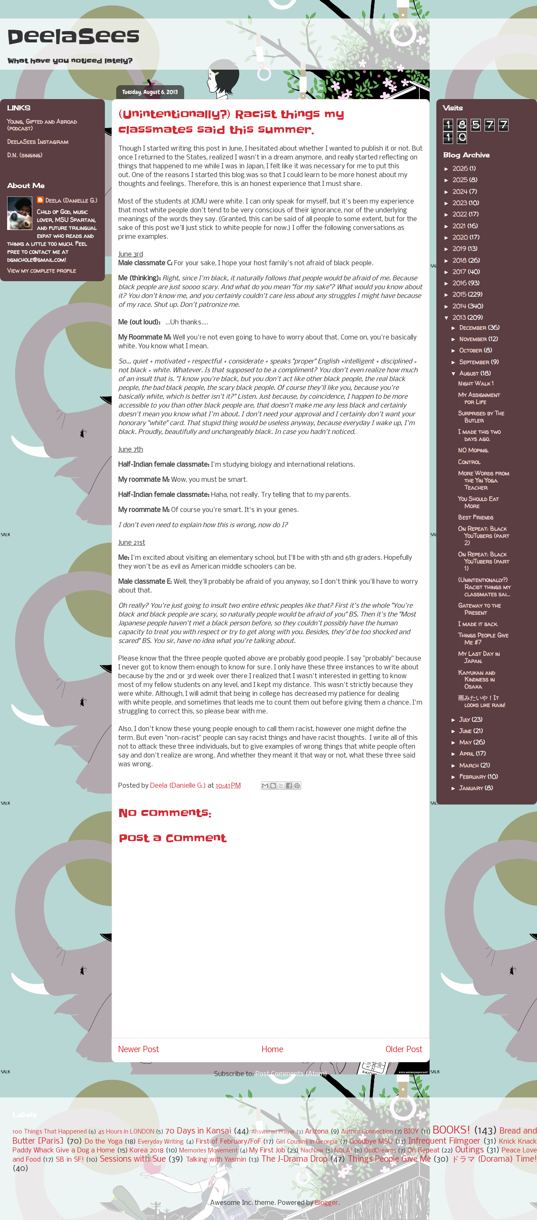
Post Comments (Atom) (291, 1074)
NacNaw (312, 1151)
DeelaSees (73, 37)
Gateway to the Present (479, 609)
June (466, 731)
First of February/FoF (228, 1141)
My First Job (267, 1150)
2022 (461, 214)
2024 (461, 192)
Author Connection (367, 1132)
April (467, 754)
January (472, 788)
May (466, 742)
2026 (461, 168)
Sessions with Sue (133, 1159)
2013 (460, 317)
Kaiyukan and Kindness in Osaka (476, 680)
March (469, 765)
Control (469, 462)
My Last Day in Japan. (479, 657)
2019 (460, 249)
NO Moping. (473, 450)
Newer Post (138, 1050)
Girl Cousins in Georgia (307, 1142)
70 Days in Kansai (198, 1131)
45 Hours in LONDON (126, 1132)
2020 (461, 237)
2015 (460, 294)
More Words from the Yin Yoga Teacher (483, 480)
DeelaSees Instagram (37, 142)
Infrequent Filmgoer (444, 1141)
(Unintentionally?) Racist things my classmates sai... (484, 587)
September (475, 362)
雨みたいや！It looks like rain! (481, 701)
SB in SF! (70, 1159)
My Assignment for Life (479, 398)
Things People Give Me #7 (483, 638)
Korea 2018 (147, 1150)
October (471, 350)
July (465, 720)
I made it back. (478, 624)
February (473, 777)
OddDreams (380, 1151)
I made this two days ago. (479, 435)
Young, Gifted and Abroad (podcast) (42, 125)
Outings (469, 1150)
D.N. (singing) (24, 155)
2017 (460, 272)
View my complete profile (41, 270)
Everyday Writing (161, 1142)
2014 (460, 306)
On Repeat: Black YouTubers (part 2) (483, 536)
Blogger (326, 1203)
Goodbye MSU (371, 1141)
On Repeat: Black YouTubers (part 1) (483, 561)
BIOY (411, 1131)
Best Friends (475, 517)
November (473, 339)
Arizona (316, 1131)
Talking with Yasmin (216, 1159)
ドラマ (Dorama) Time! (494, 1159)
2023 (461, 203)
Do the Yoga (104, 1141)
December (473, 328)
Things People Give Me (389, 1159)
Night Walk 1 (476, 383)
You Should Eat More (478, 502)
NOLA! (343, 1151)
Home (272, 1050)
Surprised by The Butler (481, 416)
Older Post (404, 1050)
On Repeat (423, 1150)
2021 (460, 226)
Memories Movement (208, 1151)
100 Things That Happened (50, 1132)
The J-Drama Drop (294, 1159)
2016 (460, 283)
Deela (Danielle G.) (71, 200)
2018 (460, 260)
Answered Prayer (273, 1132)
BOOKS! (452, 1130)
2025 (461, 180)
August (469, 373)
